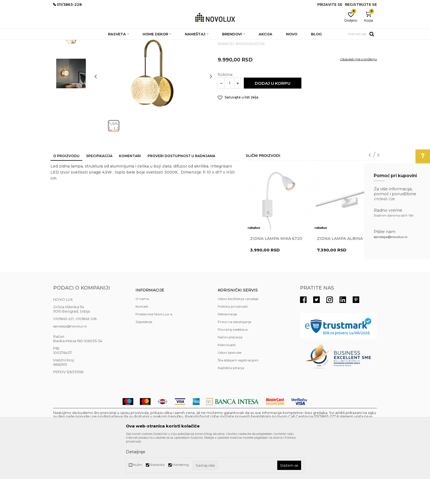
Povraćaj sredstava (233, 369)
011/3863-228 (86, 358)
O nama (142, 338)
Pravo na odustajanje (234, 361)
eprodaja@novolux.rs (390, 237)
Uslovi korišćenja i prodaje (238, 338)
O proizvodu (66, 196)
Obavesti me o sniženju (358, 99)
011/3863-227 (63, 358)
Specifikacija (99, 196)
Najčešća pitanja (231, 408)
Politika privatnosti (233, 346)
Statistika (157, 465)
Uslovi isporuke (229, 392)
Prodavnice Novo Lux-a (153, 354)
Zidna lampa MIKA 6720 (276, 278)
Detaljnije (135, 451)
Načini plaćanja (230, 377)
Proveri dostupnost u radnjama (181, 196)
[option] (71, 76)
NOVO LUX (62, 43)
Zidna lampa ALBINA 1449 (345, 278)
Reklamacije (227, 354)
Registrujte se (361, 4)
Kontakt (141, 346)
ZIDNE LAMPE (125, 43)
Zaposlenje (143, 361)
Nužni (137, 465)
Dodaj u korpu (272, 123)
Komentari (130, 196)
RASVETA (102, 43)
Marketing (180, 465)
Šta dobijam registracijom (238, 400)
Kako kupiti (227, 384)
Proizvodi (82, 43)
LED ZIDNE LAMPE (156, 43)
